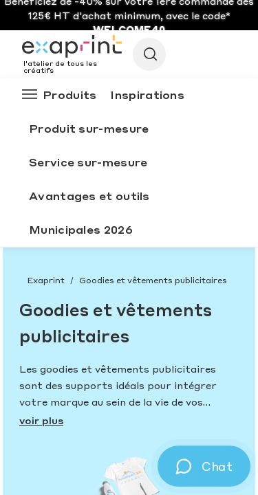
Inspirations (147, 94)
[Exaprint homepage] (72, 47)
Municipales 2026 (81, 229)
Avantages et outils (89, 195)
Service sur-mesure (88, 162)
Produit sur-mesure (89, 128)
